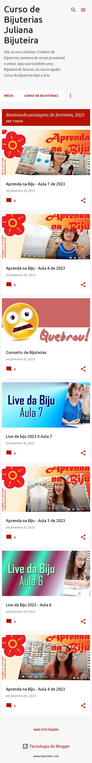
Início (8, 95)
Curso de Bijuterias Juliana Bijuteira (23, 24)
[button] (83, 201)
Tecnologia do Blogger (46, 746)
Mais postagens (46, 729)
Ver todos (14, 121)
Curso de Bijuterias (41, 95)
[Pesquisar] (73, 10)
